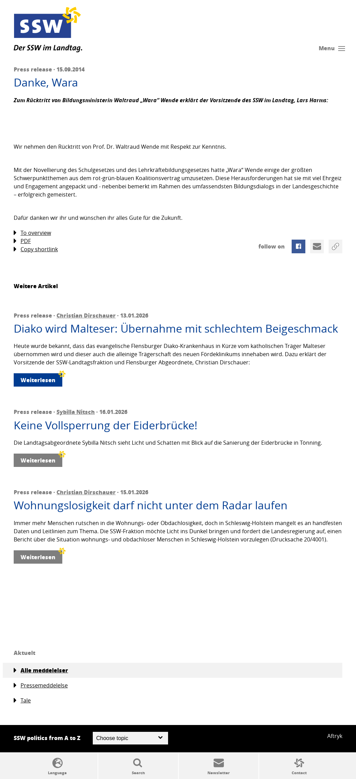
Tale (22, 700)
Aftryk (334, 736)
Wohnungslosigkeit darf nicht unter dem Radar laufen (151, 505)
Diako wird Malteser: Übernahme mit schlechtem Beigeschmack (176, 328)
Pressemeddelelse (41, 685)
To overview (32, 233)
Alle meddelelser (41, 670)
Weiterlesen (41, 378)
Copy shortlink (36, 249)
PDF (22, 241)
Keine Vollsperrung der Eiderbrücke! (106, 425)
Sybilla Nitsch (75, 411)
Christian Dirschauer (86, 315)
